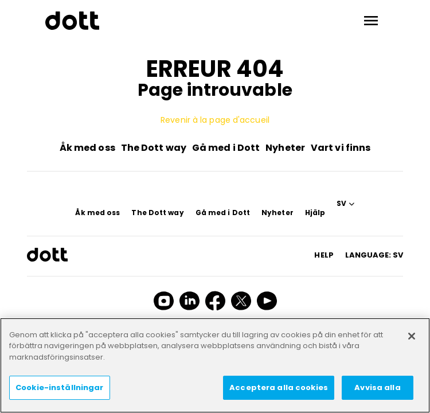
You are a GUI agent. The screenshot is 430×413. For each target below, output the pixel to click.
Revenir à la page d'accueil (215, 120)
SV (341, 203)
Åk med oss (87, 147)
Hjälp (315, 212)
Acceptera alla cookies (278, 387)
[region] (215, 365)
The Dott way (153, 147)
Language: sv (374, 255)
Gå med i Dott (226, 147)
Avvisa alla (377, 387)
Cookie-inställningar (59, 387)
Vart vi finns (340, 147)
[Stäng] (411, 336)
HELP (323, 255)
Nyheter (285, 147)
